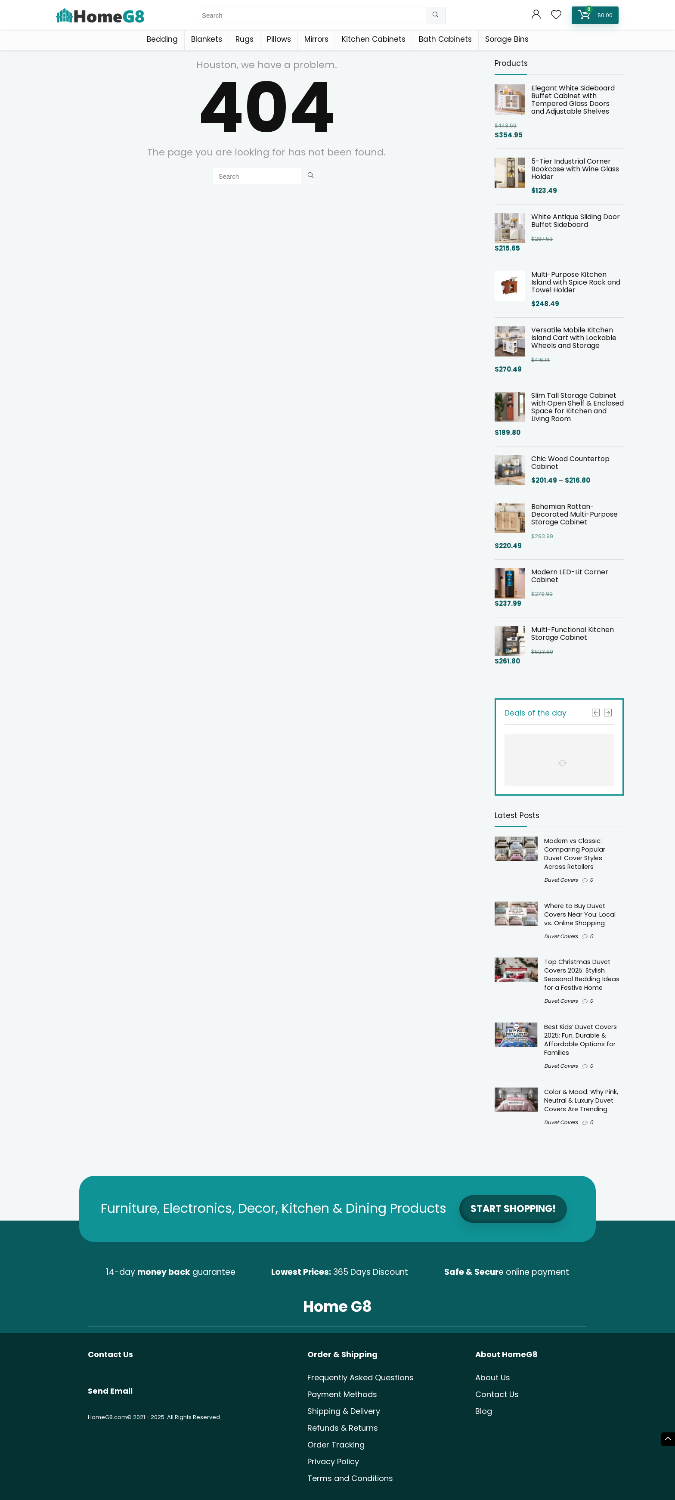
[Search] (435, 15)
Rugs (244, 39)
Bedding (162, 39)
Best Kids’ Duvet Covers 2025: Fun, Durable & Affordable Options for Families (580, 1040)
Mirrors (316, 39)
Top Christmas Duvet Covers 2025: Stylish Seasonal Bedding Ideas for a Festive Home (581, 975)
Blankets (206, 39)
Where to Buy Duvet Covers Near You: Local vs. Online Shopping (580, 914)
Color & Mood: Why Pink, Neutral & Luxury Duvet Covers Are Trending (581, 1100)
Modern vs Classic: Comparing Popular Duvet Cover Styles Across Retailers (574, 854)
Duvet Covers (561, 879)
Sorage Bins (507, 39)
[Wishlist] (556, 15)
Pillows (279, 39)
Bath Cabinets (445, 39)
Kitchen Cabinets (374, 39)
